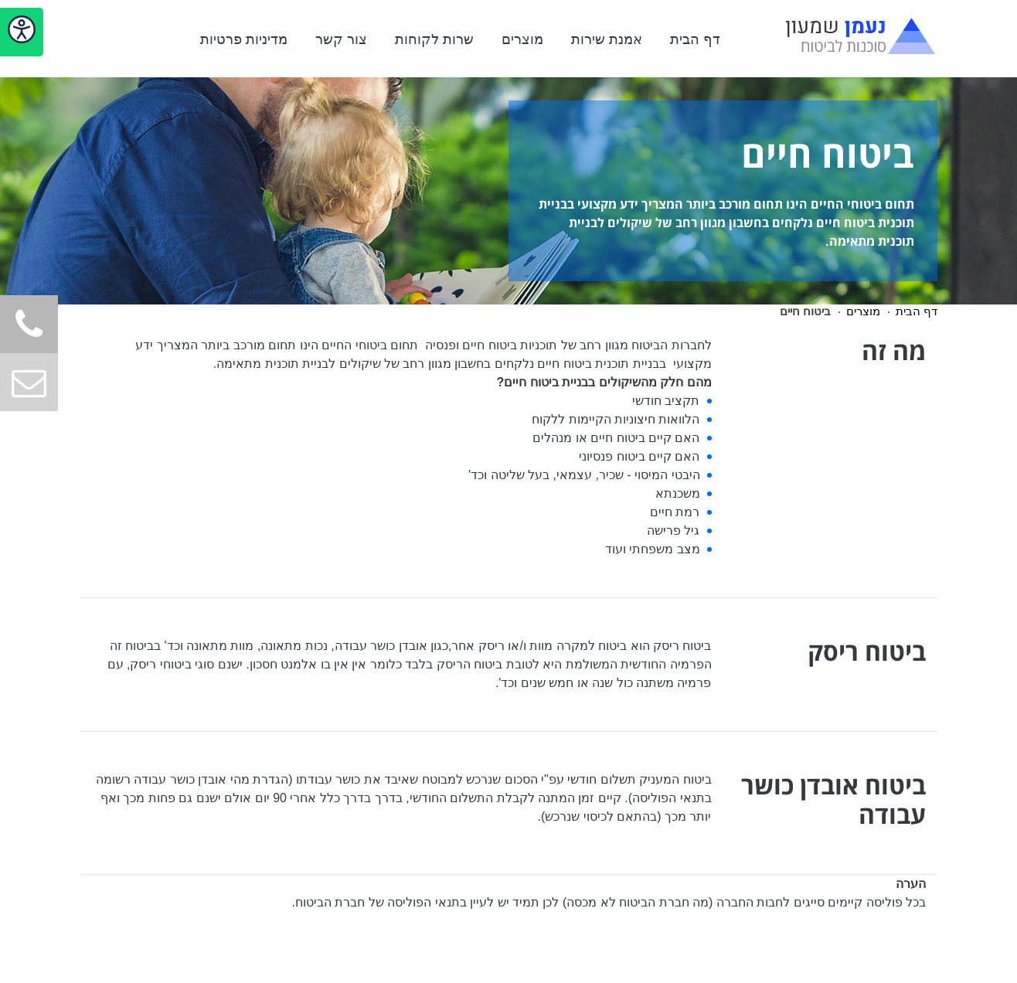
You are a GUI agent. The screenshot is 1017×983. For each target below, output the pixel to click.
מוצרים (522, 39)
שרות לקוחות (434, 39)
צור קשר (341, 39)
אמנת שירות (606, 39)
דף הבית (695, 39)
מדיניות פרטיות (243, 39)
